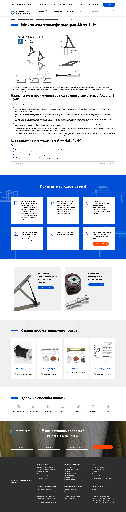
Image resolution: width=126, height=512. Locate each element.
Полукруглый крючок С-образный (49, 367)
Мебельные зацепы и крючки (100, 494)
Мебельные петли (69, 496)
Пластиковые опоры (42, 472)
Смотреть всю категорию (24, 373)
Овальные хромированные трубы (46, 500)
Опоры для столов (42, 476)
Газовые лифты (96, 490)
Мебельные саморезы (98, 466)
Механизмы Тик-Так (70, 472)
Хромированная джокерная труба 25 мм (48, 490)
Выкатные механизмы (70, 466)
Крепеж (94, 463)
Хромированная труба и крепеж (46, 485)
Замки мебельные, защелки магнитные (103, 496)
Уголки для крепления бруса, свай (101, 476)
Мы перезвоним (109, 4)
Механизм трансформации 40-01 (103, 367)
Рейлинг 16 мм (41, 492)
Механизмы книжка (70, 478)
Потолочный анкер (76, 367)
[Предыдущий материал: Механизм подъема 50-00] (17, 162)
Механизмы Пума (69, 474)
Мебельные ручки (97, 488)
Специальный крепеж (98, 474)
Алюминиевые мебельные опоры (46, 474)
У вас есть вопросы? (100, 242)
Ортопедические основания (72, 490)
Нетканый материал (70, 488)
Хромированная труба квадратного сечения (47, 497)
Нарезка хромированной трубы (46, 494)
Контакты (81, 11)
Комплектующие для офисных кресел (103, 499)
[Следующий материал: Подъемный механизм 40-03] (107, 162)
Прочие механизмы (69, 480)
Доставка (70, 11)
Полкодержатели (97, 492)
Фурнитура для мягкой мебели (73, 485)
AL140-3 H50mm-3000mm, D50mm (23, 367)
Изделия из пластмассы (71, 492)
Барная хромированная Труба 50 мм (47, 488)
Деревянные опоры (42, 470)
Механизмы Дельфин (70, 476)
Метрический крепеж (98, 468)
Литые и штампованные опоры (46, 468)
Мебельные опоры (42, 463)
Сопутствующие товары (99, 485)
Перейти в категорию (45, 291)
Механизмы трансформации (72, 463)
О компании (58, 11)
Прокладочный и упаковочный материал (103, 501)
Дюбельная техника (97, 472)
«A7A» (18, 481)
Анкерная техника (97, 470)
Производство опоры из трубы (45, 466)
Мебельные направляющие (72, 494)
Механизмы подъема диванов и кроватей (73, 468)
